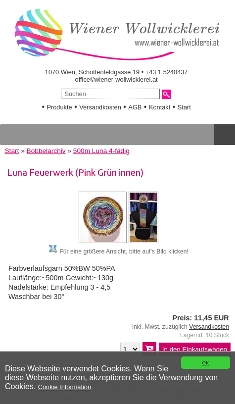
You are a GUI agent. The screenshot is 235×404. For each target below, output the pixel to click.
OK (205, 362)
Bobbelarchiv (46, 150)
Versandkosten (100, 107)
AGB (134, 107)
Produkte (59, 107)
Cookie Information (64, 387)
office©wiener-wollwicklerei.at (116, 79)
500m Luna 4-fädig (101, 150)
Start (184, 107)
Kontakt (159, 107)
